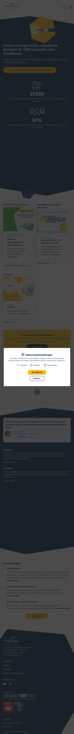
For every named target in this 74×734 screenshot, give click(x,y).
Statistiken (36, 365)
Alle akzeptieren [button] (37, 372)
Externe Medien (52, 365)
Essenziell (23, 365)
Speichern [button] (37, 378)
